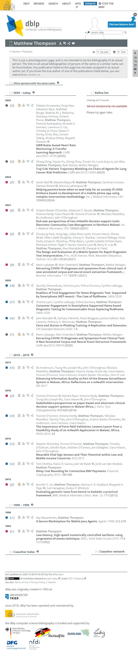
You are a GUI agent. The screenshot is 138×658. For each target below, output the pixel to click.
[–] (92, 93)
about (66, 3)
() (100, 538)
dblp (26, 3)
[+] (11, 83)
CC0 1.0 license (76, 578)
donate (90, 3)
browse (39, 3)
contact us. (34, 74)
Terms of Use (21, 582)
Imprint (52, 582)
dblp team (58, 574)
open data (51, 578)
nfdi (78, 3)
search (53, 3)
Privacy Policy (38, 582)
